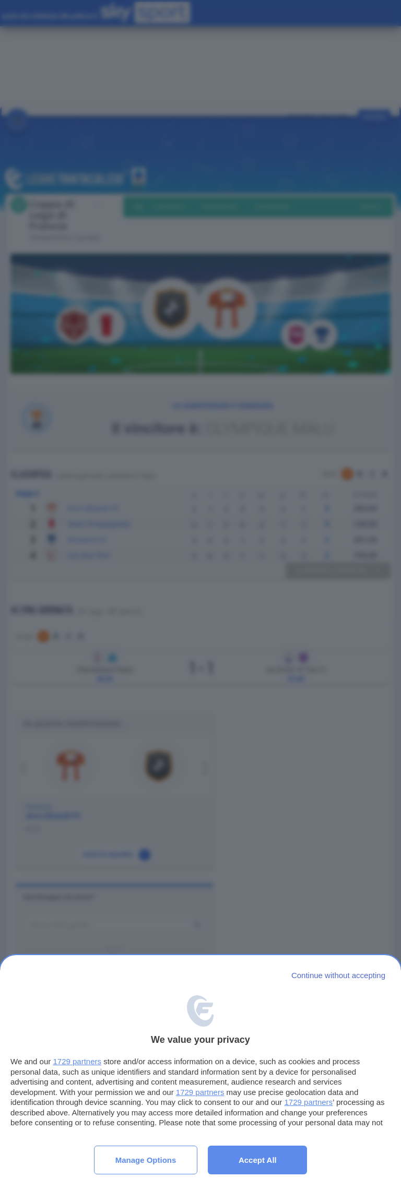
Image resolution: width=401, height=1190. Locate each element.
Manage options (145, 1160)
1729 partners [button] (77, 1061)
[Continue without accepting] (338, 975)
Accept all (258, 1160)
